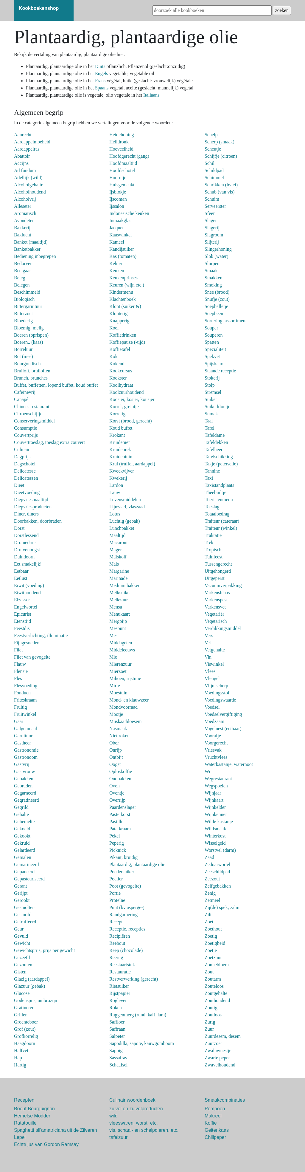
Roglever (118, 1000)
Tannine (212, 470)
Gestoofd (23, 914)
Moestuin (118, 692)
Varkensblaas (217, 592)
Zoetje (211, 950)
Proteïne (117, 900)
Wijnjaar (213, 792)
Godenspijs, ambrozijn (35, 1000)
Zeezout (212, 878)
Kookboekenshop (39, 8)
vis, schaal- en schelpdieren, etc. (143, 1130)
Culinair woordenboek (132, 1100)
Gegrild (21, 807)
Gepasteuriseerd (29, 878)
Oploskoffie (120, 771)
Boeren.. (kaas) (28, 342)
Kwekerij (118, 478)
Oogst (115, 764)
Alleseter (22, 206)
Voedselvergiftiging (223, 714)
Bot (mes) (23, 356)
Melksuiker (120, 592)
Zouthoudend (217, 1000)
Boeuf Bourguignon (34, 1108)
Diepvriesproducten (33, 506)
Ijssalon (116, 206)
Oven (114, 785)
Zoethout (213, 928)
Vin (208, 656)
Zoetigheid (215, 943)
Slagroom (214, 234)
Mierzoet (118, 671)
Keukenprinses (123, 277)
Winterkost (215, 835)
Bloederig (23, 320)
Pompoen (215, 1108)
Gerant (20, 885)
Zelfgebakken (218, 885)
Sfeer (210, 213)
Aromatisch (25, 213)
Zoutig (211, 1007)
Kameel (116, 241)
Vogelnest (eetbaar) (223, 728)
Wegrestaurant (218, 778)
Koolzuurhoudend (126, 392)
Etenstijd (22, 621)
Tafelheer (213, 449)
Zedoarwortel (217, 864)
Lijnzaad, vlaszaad (127, 506)
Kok (113, 356)
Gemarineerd (26, 864)
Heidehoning (121, 134)
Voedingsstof (217, 692)
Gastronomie (26, 750)
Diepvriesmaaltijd (31, 499)
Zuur (209, 1029)
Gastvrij (21, 764)
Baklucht (22, 234)
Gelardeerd (24, 850)
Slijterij (212, 241)
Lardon (116, 485)
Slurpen (212, 263)
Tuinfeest (213, 556)
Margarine (119, 571)
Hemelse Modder (32, 1115)
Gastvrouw (24, 771)
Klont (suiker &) (125, 306)
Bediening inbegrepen (35, 256)
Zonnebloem (217, 964)
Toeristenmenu (219, 499)
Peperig (116, 843)
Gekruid (21, 843)
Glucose (21, 993)
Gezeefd (22, 957)
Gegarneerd (25, 792)
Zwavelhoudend (220, 1064)
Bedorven (23, 263)
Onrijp (115, 750)
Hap (18, 1057)
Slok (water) (216, 256)
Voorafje (213, 735)
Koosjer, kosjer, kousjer (132, 399)
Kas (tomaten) (122, 256)
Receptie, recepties (127, 928)
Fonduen (22, 692)
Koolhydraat (121, 385)
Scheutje (213, 148)
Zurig (210, 1021)
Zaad (209, 857)
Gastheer (22, 742)
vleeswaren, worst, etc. (133, 1122)
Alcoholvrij (25, 199)
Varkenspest (216, 599)
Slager (211, 220)
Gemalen (22, 857)
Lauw (114, 492)
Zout (209, 971)
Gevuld (21, 936)
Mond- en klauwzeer (129, 699)
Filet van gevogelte (32, 656)
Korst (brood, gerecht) (130, 420)
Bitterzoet (23, 313)
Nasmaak (118, 728)
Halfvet (21, 1050)
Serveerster (215, 206)
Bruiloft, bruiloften (32, 370)
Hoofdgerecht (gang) (129, 156)
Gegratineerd (26, 800)
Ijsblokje (117, 191)
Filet (18, 649)
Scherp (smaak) (219, 141)
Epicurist (22, 614)
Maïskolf (118, 556)
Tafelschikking (219, 456)
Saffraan (117, 1029)
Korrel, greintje (124, 406)
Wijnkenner (216, 814)
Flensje (21, 671)
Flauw (20, 664)
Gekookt (22, 835)
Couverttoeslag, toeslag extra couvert (49, 442)
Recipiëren (119, 936)
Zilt (208, 914)
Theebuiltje (215, 492)
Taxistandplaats (219, 485)
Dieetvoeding (27, 492)
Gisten (20, 971)
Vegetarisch (216, 621)
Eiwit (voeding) (29, 585)
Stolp (210, 385)
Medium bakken (124, 585)
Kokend (117, 363)
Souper (211, 327)
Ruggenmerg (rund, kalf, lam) (137, 1014)
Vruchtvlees (216, 757)
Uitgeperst (215, 578)
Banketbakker (27, 249)
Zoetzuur (213, 957)
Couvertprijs (26, 435)
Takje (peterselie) (221, 463)
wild (113, 1115)
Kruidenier (119, 442)
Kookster (118, 377)
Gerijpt (20, 893)
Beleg (19, 277)
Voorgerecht (216, 742)
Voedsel (212, 707)
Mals (114, 563)
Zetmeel (212, 900)
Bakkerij (22, 227)
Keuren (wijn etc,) (126, 284)
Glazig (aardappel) (31, 978)
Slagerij (212, 227)
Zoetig (211, 936)
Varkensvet (215, 606)
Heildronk (119, 141)
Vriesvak (213, 750)
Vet (208, 642)
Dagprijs (22, 456)
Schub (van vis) (219, 191)
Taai (209, 420)
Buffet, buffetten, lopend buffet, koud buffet (56, 385)
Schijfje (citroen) (221, 156)
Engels (102, 73)
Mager (115, 549)
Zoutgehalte (216, 993)
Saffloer (117, 1021)
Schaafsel (118, 1064)
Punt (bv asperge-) (126, 907)
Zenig (210, 893)
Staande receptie (220, 370)
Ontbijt (116, 757)
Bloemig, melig (29, 327)
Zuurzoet (213, 1043)
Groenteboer (26, 1021)
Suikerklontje (217, 406)
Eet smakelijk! (28, 563)
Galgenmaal (25, 728)
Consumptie (25, 428)
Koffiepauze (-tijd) (127, 342)
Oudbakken (120, 778)
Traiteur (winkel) (221, 528)
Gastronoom (26, 757)
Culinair (21, 449)
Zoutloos (213, 1014)
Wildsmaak (215, 828)
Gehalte (21, 814)
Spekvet (212, 356)
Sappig (115, 1050)
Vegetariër (214, 614)
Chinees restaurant (31, 406)
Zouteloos (214, 986)
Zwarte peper (217, 1057)
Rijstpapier (119, 993)
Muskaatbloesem (125, 721)
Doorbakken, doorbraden (38, 521)
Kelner (115, 263)
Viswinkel (214, 664)
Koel (114, 327)
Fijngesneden (26, 642)
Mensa (115, 606)
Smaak (211, 270)
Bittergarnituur (28, 306)
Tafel (209, 428)
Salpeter (117, 1036)
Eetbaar (21, 571)
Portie (115, 893)
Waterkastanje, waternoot (229, 764)
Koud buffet (120, 428)
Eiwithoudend (27, 592)
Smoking (213, 284)
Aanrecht (23, 134)
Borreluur (23, 349)
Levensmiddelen (125, 499)
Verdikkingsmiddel (223, 628)
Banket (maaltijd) (30, 241)
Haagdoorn (24, 1043)
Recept (115, 921)
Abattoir (22, 156)
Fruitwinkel (25, 714)
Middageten (120, 642)
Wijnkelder (215, 807)
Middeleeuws (122, 649)
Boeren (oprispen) (31, 334)
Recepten (24, 1100)
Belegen (21, 284)
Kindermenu (121, 292)
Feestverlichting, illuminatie (41, 635)
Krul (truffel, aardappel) (132, 463)
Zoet (209, 921)
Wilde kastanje (219, 821)
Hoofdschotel (122, 170)
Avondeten (24, 220)
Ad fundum (25, 170)
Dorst (19, 528)
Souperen (213, 334)
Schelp (211, 134)
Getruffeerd (25, 921)
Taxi (209, 478)
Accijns (21, 163)
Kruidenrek (120, 449)
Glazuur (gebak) (29, 986)
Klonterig (118, 313)
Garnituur (23, 735)
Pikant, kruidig (123, 857)
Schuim (212, 199)
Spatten (212, 342)
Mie (113, 656)
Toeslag (212, 506)
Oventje (117, 792)
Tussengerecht (218, 563)
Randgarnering (123, 914)
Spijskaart (214, 363)
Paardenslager (122, 807)
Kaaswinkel (120, 234)
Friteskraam (25, 699)
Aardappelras (26, 148)
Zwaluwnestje (218, 1050)
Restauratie (120, 971)
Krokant (117, 435)
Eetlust (20, 578)
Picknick (117, 850)
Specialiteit (215, 349)
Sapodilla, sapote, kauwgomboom (141, 1043)
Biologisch (24, 299)
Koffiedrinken (122, 334)
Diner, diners (26, 513)
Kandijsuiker (121, 249)
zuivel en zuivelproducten (136, 1108)
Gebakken (23, 778)
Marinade (118, 578)
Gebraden (23, 785)
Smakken (213, 277)
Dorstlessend (26, 535)
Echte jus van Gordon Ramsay (46, 1144)
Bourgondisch (27, 363)
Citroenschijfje (28, 413)
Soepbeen (214, 313)
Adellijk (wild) (28, 177)
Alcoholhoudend (30, 191)
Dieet (19, 485)
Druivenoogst (27, 549)
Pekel (114, 835)
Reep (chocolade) (126, 950)
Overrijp (117, 800)
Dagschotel (24, 463)
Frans (101, 80)
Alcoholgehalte (28, 184)
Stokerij (212, 377)
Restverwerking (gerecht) (133, 978)
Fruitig (20, 707)
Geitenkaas (217, 1130)
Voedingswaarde (220, 699)
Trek (209, 542)
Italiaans (151, 94)
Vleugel (212, 678)
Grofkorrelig (26, 1036)
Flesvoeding (25, 685)
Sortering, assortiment (226, 320)
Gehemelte (24, 821)
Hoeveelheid (121, 148)
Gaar (18, 721)
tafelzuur (118, 1137)
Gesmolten (24, 907)
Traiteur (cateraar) (222, 521)
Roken (115, 1007)
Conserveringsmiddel (34, 420)
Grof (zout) (24, 1029)
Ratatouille (25, 1122)
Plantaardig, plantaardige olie (137, 864)
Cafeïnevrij (24, 392)
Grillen (20, 1014)
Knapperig (119, 320)
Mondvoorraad (123, 707)
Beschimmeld (27, 292)
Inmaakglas (120, 220)
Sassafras (118, 1057)
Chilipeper (215, 1137)
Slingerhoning (218, 249)
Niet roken (119, 735)
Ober (114, 742)
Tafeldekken (216, 442)
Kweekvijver (121, 470)
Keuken (116, 270)
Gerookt (21, 900)
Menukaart (119, 614)
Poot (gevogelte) (125, 885)
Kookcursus (120, 370)
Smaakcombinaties (225, 1100)
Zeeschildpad (217, 871)
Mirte (114, 685)
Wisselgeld (215, 843)
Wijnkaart (214, 800)
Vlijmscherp (216, 685)
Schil (209, 163)
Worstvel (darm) (220, 850)
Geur (19, 928)
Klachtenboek (122, 299)
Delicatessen (26, 478)
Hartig (20, 1064)
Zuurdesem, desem (223, 1036)
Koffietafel (119, 349)
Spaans (102, 87)
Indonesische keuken (129, 213)
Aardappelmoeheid (32, 141)
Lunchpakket (121, 528)
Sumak (211, 413)
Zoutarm (213, 978)
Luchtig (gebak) (124, 521)
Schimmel (214, 177)
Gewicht (22, 943)
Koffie (211, 1122)
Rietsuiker (119, 986)
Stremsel (213, 392)
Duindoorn (24, 556)
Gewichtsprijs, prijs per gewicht (44, 950)
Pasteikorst (119, 814)
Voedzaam (214, 721)
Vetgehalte (215, 649)
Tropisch (213, 549)
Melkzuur (118, 599)
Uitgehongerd (218, 571)
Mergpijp (118, 621)
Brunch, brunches (31, 377)
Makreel (213, 1115)
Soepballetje (216, 306)
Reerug (116, 957)
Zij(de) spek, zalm (222, 907)
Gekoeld (22, 828)
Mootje (116, 714)
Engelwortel (25, 606)
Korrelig (117, 413)
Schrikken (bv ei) (221, 184)
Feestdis (21, 628)
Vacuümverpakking (223, 585)
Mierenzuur (120, 664)
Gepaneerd (24, 871)
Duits (101, 66)
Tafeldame (215, 435)
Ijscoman (118, 199)
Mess (114, 635)
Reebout (117, 943)
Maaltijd (117, 535)
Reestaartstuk (122, 964)
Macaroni (118, 542)
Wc (208, 771)
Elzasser (22, 599)
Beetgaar (22, 270)
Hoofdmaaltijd (123, 163)
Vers (209, 635)
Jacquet (116, 227)
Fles (18, 678)
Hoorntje (117, 177)
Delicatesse (25, 470)
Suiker (211, 399)
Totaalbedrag (217, 513)
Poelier (116, 878)
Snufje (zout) (217, 299)
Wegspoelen (216, 785)
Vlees (210, 671)
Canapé (21, 399)
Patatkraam (120, 828)
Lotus (114, 513)
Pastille (116, 821)
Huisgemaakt (121, 184)
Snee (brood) (217, 292)
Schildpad (214, 170)
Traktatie (213, 535)
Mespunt (117, 628)
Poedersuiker (121, 871)
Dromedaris (25, 542)
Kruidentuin (120, 456)
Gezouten (23, 964)
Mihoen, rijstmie (125, 678)
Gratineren (24, 1007)
